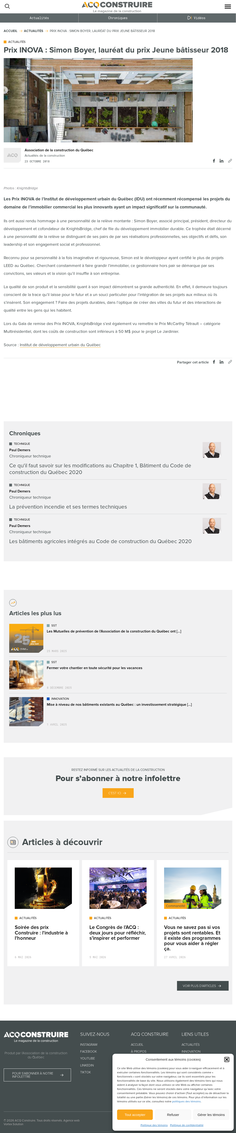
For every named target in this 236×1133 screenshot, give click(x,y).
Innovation (191, 1052)
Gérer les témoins (211, 1115)
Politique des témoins (154, 1125)
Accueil (137, 1045)
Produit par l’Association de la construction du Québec (36, 1055)
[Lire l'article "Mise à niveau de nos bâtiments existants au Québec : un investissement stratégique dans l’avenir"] (118, 711)
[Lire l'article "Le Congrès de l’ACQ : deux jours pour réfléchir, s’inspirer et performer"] (118, 913)
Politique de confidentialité (187, 1125)
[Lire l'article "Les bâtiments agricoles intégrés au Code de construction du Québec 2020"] (115, 531)
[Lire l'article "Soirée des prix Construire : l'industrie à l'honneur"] (43, 913)
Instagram (88, 1045)
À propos (138, 1052)
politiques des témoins (186, 1101)
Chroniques (117, 18)
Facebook (88, 1052)
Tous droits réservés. (50, 1120)
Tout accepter (135, 1115)
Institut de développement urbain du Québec (60, 344)
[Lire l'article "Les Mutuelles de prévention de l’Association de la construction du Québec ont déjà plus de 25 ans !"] (118, 638)
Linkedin (87, 1065)
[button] (226, 1059)
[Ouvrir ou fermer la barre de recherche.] (7, 6)
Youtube (87, 1058)
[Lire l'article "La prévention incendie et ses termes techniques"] (115, 496)
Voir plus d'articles (199, 986)
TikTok (85, 1072)
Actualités (39, 18)
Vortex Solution (13, 1124)
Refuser (173, 1115)
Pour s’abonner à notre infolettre (32, 1075)
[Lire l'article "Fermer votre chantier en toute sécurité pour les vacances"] (118, 674)
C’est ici (114, 793)
